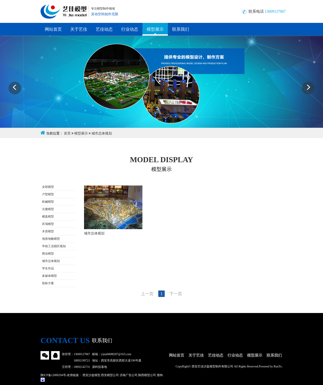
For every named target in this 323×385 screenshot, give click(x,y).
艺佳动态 (104, 29)
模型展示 (155, 29)
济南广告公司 (129, 375)
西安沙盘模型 (91, 375)
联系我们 (180, 29)
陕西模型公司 (147, 375)
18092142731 (82, 366)
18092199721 (82, 360)
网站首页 (53, 29)
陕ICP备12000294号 (53, 375)
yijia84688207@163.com (116, 354)
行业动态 (129, 29)
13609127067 (82, 354)
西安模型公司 (110, 375)
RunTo (278, 366)
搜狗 (160, 375)
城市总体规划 (101, 133)
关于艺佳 (78, 29)
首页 (67, 133)
